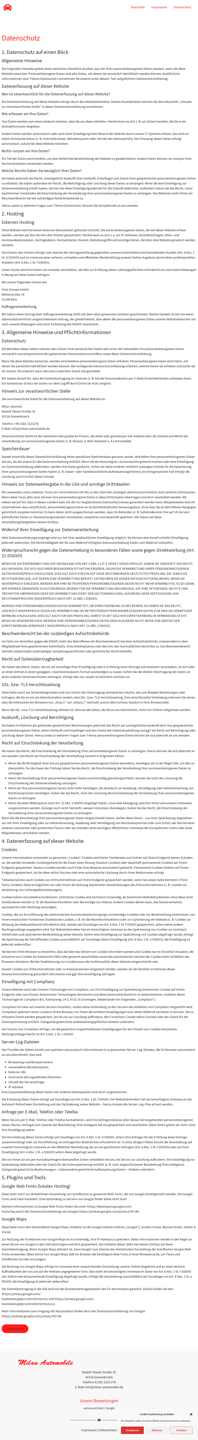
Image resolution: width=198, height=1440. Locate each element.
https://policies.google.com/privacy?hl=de (109, 1211)
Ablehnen (157, 1430)
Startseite (138, 7)
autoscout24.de (93, 1408)
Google (110, 1408)
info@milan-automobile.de (31, 428)
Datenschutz (182, 7)
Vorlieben (181, 1430)
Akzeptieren (132, 1430)
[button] (191, 1414)
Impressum (159, 7)
